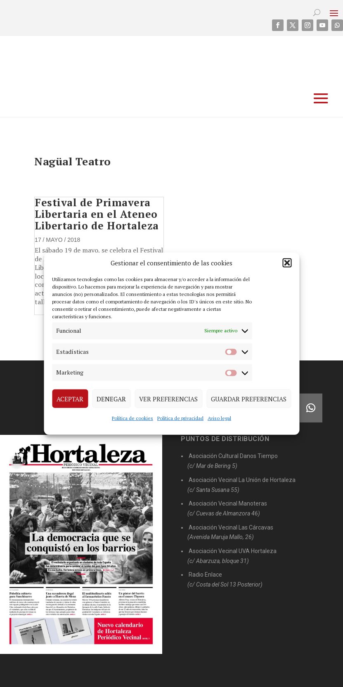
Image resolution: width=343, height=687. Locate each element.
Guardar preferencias (248, 398)
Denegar (111, 398)
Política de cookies (132, 418)
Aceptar (70, 398)
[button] (287, 263)
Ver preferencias (168, 398)
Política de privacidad (180, 418)
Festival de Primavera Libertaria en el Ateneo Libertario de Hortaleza (97, 214)
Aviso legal (219, 418)
